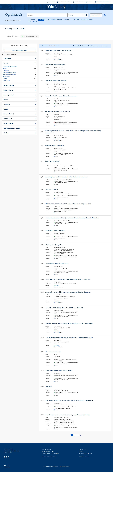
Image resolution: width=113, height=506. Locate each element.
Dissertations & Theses (9, 72)
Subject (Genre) (8, 123)
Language (7, 104)
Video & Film (6, 80)
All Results (32, 19)
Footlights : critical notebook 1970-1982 (59, 370)
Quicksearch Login (63, 2)
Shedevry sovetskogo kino (54, 245)
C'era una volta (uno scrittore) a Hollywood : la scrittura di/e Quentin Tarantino (71, 218)
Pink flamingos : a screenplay (54, 145)
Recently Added (8, 95)
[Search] (47, 15)
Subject (6, 109)
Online (5, 78)
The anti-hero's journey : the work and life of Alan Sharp (64, 308)
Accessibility (83, 449)
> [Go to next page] (80, 436)
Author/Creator (8, 90)
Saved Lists (51, 2)
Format (6, 63)
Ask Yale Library (78, 2)
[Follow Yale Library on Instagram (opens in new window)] (6, 457)
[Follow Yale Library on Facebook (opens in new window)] (4, 457)
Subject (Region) (9, 114)
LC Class (6, 133)
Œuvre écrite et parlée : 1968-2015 (56, 263)
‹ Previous (50, 46)
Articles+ (67, 19)
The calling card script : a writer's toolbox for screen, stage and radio (68, 204)
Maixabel (49, 386)
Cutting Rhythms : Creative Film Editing (58, 50)
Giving (81, 451)
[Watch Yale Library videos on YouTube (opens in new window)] (8, 457)
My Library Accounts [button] (102, 2)
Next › (57, 45)
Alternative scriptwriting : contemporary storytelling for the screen (68, 279)
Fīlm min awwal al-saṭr (53, 352)
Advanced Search (96, 15)
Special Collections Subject (12, 128)
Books (4, 68)
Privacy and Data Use (85, 453)
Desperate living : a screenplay (55, 64)
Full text (57, 58)
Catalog (41, 19)
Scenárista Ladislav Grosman (55, 230)
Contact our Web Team (48, 456)
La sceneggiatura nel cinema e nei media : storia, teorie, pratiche (66, 177)
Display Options (80, 45)
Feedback (89, 2)
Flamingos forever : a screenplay (55, 80)
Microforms (6, 76)
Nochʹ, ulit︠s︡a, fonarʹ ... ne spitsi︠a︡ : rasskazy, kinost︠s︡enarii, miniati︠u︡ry (68, 415)
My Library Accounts (48, 451)
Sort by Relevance (93, 45)
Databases (75, 19)
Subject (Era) (8, 118)
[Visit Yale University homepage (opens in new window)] (7, 465)
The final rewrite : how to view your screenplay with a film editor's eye (68, 323)
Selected (104, 45)
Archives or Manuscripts (54, 19)
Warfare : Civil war (52, 189)
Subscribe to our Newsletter (50, 453)
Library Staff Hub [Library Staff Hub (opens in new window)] (84, 456)
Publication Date (9, 85)
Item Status (7, 58)
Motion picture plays (28, 36)
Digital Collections (87, 19)
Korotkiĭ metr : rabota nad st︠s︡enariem (57, 112)
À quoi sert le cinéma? (52, 161)
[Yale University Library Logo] (56, 7)
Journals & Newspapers (9, 74)
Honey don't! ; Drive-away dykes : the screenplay (61, 96)
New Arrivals (33, 21)
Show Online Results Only (19, 50)
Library (6, 99)
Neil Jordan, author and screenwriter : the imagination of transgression (69, 400)
